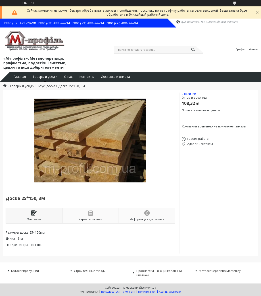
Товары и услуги (45, 76)
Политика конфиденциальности (159, 292)
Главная (19, 76)
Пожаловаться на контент (118, 292)
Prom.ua (150, 288)
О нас (68, 76)
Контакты (86, 76)
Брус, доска (46, 86)
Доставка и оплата (115, 76)
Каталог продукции (25, 271)
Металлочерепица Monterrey (220, 271)
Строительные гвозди (90, 271)
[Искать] (193, 50)
